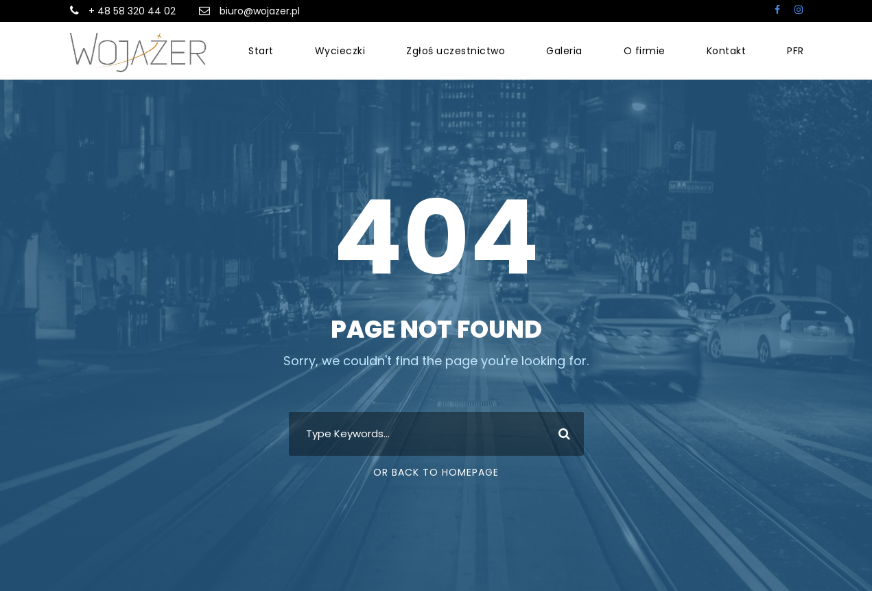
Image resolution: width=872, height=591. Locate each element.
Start (261, 51)
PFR (795, 51)
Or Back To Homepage (436, 472)
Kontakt (726, 51)
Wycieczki (340, 51)
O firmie (644, 51)
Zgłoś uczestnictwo (455, 51)
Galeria (564, 51)
